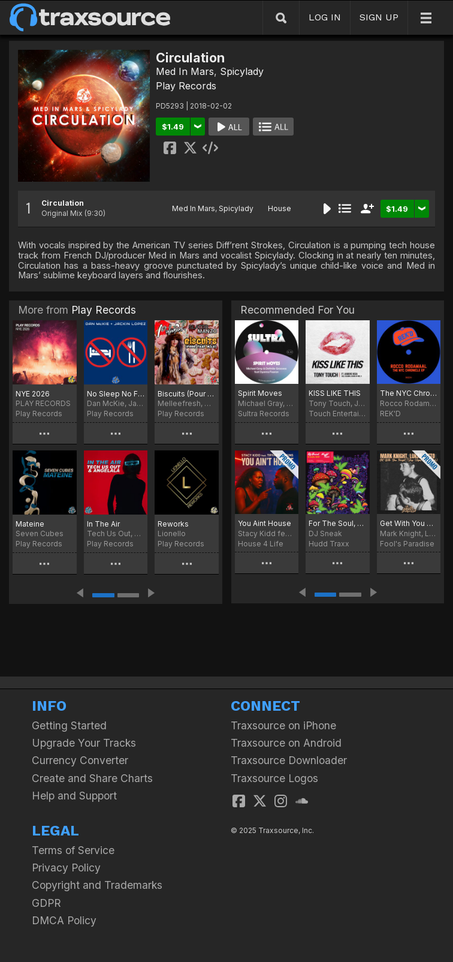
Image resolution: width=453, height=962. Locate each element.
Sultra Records (263, 413)
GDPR (46, 903)
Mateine (30, 523)
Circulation (62, 203)
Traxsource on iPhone (283, 725)
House (279, 208)
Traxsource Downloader (289, 760)
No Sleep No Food (116, 393)
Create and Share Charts (92, 778)
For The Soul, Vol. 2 (337, 523)
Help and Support (74, 795)
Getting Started (69, 725)
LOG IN (325, 17)
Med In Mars (185, 71)
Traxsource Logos (274, 778)
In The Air (103, 523)
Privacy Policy (66, 867)
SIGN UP (379, 17)
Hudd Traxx (329, 543)
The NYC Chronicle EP (408, 393)
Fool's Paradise (407, 543)
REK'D (390, 413)
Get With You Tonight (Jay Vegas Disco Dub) (408, 523)
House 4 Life (260, 543)
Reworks (173, 523)
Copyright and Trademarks (97, 885)
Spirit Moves (260, 393)
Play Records (186, 86)
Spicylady (242, 71)
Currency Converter (80, 760)
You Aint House (264, 523)
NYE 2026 (33, 393)
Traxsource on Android (286, 742)
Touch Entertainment (337, 413)
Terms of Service (73, 850)
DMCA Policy (64, 920)
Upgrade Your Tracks (84, 742)
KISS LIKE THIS (335, 393)
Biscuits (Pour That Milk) (187, 393)
